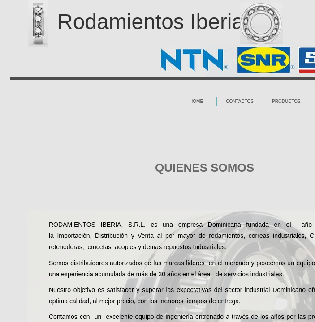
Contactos (240, 101)
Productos (286, 101)
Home (196, 101)
